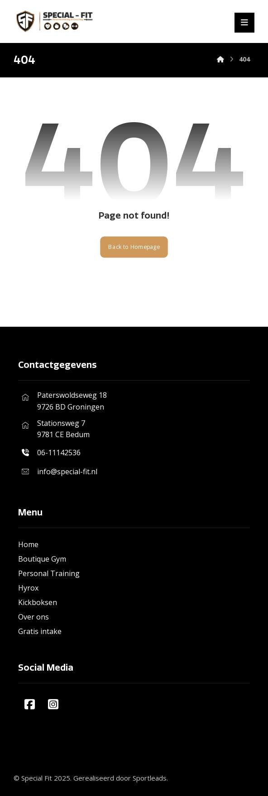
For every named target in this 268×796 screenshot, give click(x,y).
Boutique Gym (42, 559)
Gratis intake (40, 631)
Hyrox (28, 588)
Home (28, 544)
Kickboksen (37, 602)
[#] (30, 704)
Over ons (33, 617)
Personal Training (49, 573)
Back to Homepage (133, 247)
